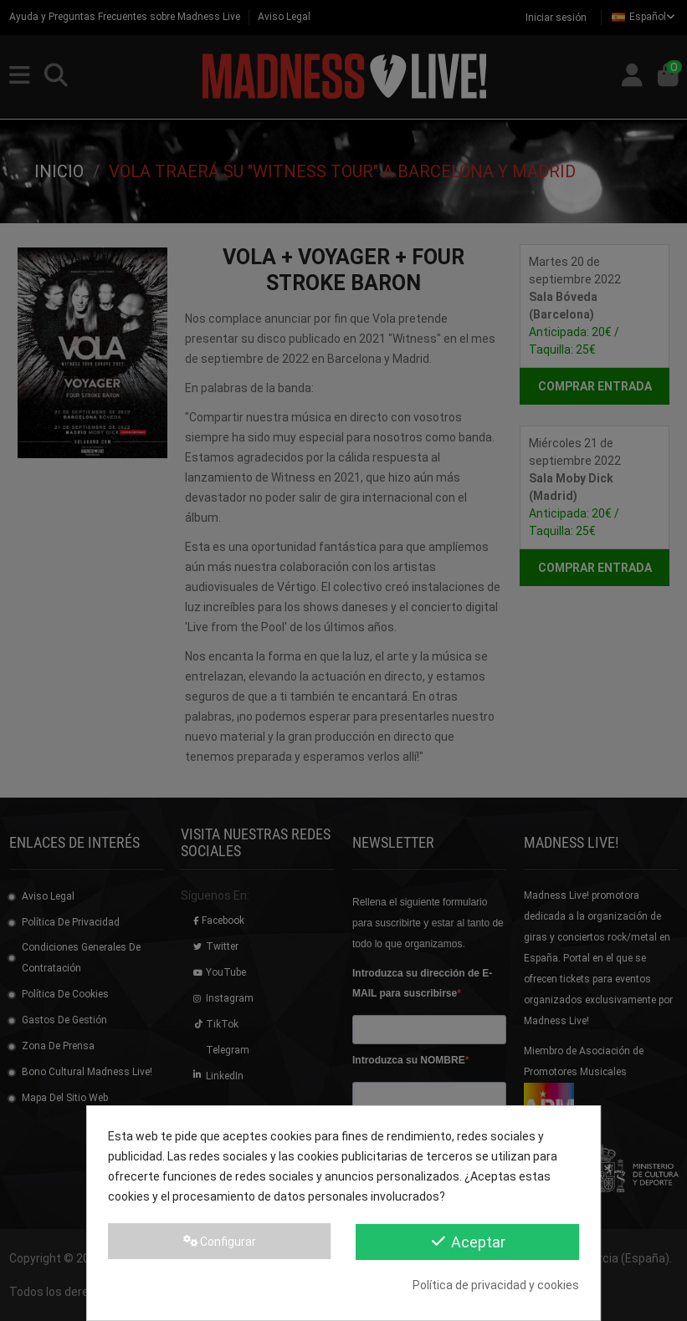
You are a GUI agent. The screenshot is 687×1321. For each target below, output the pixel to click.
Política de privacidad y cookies (496, 1285)
